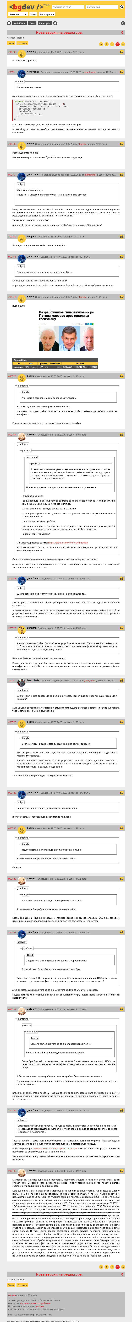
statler (40, 1306)
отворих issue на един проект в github (55, 1148)
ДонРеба (33, 680)
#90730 (12, 828)
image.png (18, 367)
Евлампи (32, 628)
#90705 (12, 144)
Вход (33, 14)
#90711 (12, 256)
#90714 (12, 434)
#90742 (12, 1009)
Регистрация (47, 14)
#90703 (12, 72)
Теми (32, 23)
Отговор (22, 43)
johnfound (33, 72)
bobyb (30, 52)
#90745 (12, 1170)
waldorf (32, 434)
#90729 (12, 792)
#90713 (12, 376)
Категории (45, 23)
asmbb (11, 37)
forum (21, 37)
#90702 (12, 52)
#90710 (12, 236)
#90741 (12, 932)
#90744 (12, 1110)
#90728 (12, 722)
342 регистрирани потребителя (35, 1303)
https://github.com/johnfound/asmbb (68, 542)
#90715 (12, 578)
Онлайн (12, 1295)
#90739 (12, 878)
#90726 (12, 680)
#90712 (12, 297)
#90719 (12, 628)
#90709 (12, 174)
